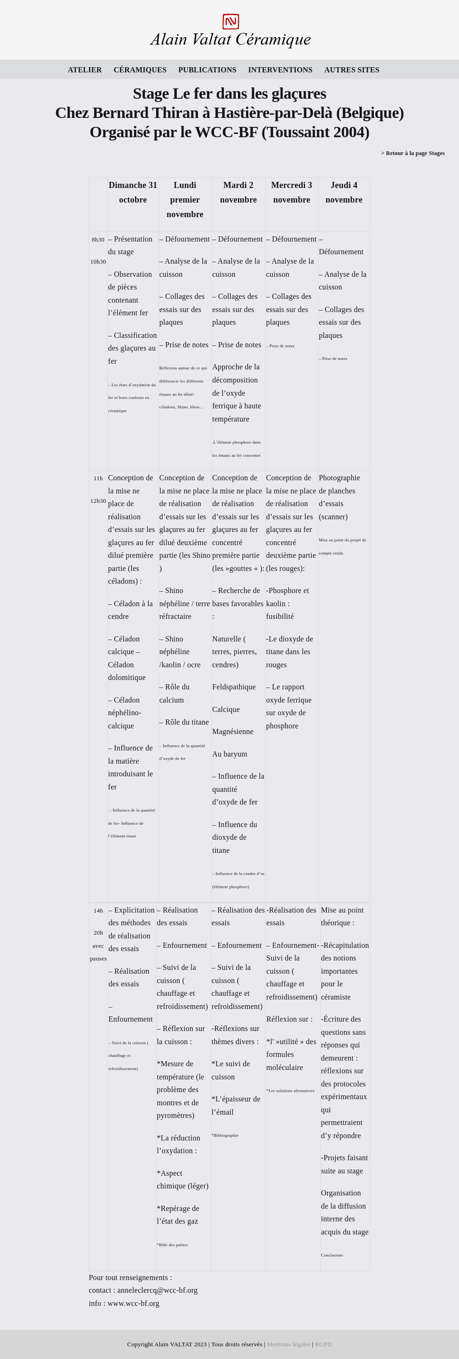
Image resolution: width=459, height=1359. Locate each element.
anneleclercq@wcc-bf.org (158, 1290)
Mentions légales (288, 1344)
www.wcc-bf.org (133, 1303)
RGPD (323, 1344)
